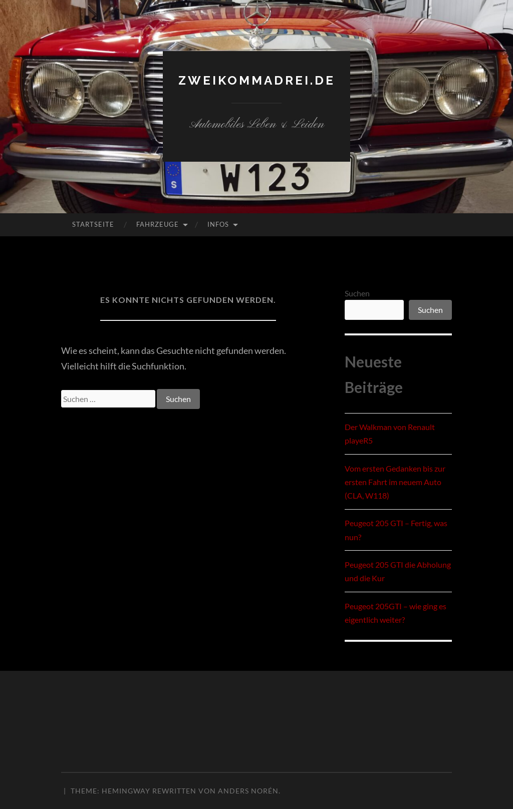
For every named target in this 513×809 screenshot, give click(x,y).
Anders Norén (248, 790)
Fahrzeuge (157, 224)
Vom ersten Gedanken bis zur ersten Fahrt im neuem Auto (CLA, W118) (395, 482)
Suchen (357, 293)
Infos (218, 224)
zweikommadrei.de (256, 79)
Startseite (93, 224)
